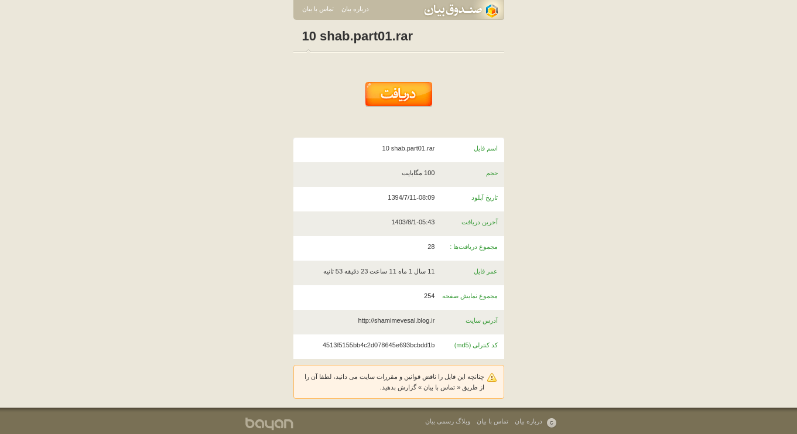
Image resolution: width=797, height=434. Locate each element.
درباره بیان (355, 8)
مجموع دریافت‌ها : (474, 246)
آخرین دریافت (479, 221)
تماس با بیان (318, 8)
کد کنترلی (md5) (476, 344)
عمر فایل (486, 271)
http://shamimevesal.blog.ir (396, 320)
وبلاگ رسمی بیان (447, 421)
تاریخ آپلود (484, 197)
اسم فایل (486, 148)
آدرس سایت (482, 320)
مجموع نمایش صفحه (470, 295)
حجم (492, 172)
